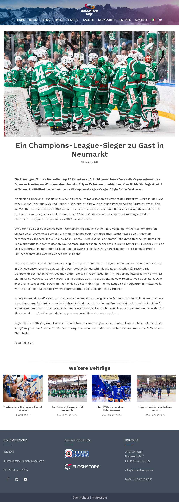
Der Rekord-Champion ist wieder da (67, 408)
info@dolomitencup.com (139, 470)
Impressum (99, 497)
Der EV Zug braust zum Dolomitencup (111, 408)
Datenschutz (80, 497)
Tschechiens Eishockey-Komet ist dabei (23, 408)
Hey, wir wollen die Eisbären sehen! (156, 408)
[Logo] (89, 10)
